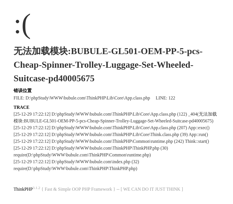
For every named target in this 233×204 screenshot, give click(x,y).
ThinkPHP (23, 189)
